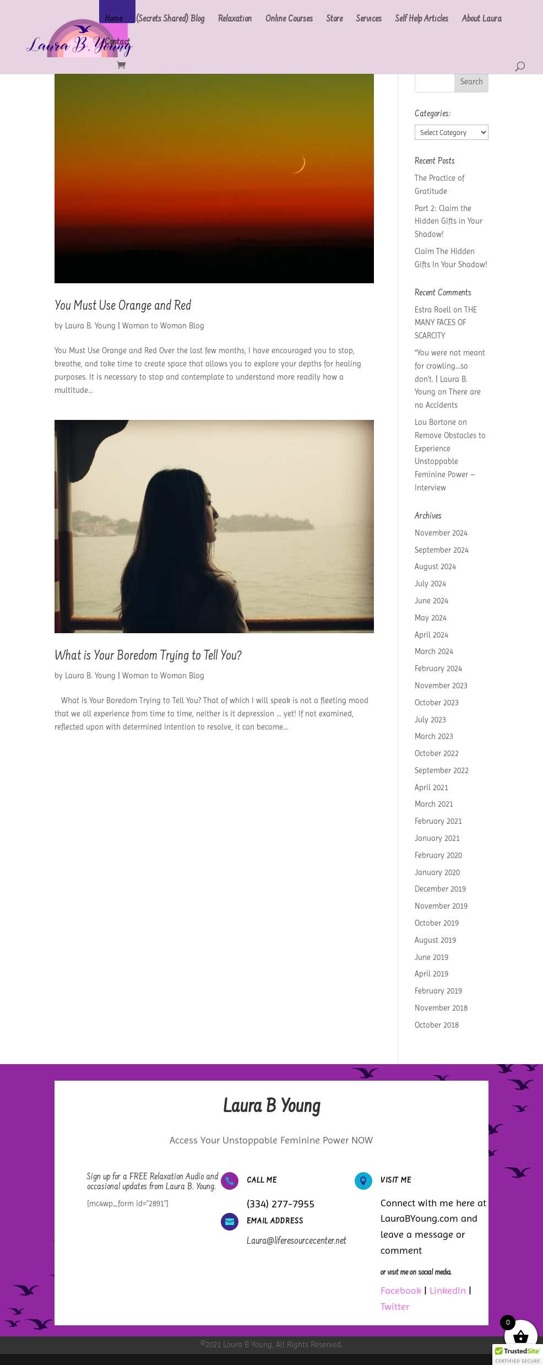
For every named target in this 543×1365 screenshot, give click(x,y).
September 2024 (442, 550)
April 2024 (431, 634)
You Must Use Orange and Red (123, 307)
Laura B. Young (90, 325)
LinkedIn (448, 1290)
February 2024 (438, 668)
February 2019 (438, 990)
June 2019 (431, 957)
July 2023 (430, 719)
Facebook (401, 1290)
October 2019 (437, 923)
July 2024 (430, 583)
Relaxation (235, 19)
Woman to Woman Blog (163, 325)
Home (113, 19)
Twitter (395, 1306)
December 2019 (440, 888)
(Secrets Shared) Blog (170, 19)
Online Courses (289, 19)
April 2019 (431, 973)
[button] (517, 1354)
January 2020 (437, 872)
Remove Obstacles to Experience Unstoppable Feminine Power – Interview (450, 461)
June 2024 (431, 600)
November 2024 (441, 532)
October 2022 (437, 753)
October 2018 (437, 1025)
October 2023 (437, 702)
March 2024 (434, 651)
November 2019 (441, 906)
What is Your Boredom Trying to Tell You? (148, 657)
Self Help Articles (421, 19)
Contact (117, 43)
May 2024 (431, 617)
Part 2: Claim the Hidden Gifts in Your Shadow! (448, 221)
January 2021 (437, 838)
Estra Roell (433, 309)
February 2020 (438, 855)
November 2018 (441, 1007)
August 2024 (435, 566)
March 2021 (434, 804)
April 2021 (431, 787)
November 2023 (441, 685)
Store (335, 19)
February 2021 (438, 821)
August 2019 (435, 940)
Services (369, 19)
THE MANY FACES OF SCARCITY (446, 323)
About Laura (482, 19)
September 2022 (442, 770)
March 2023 (434, 736)
